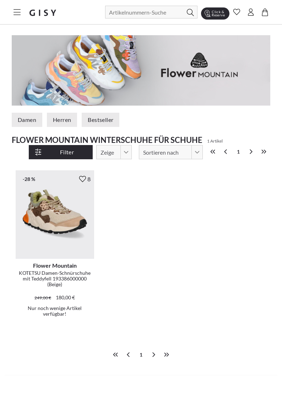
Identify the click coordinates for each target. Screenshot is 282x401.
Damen (27, 119)
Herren (62, 119)
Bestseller (100, 119)
